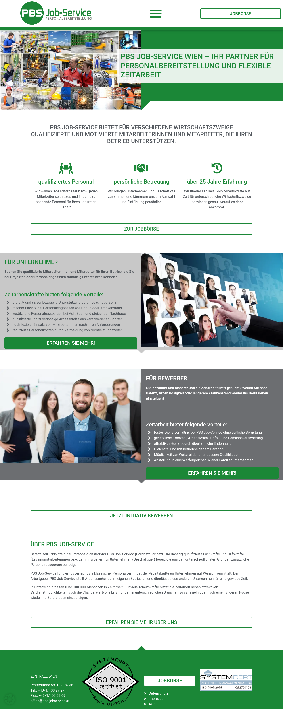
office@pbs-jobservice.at (50, 701)
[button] (155, 13)
